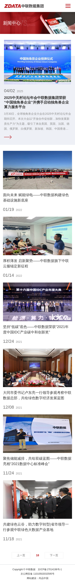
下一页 (54, 555)
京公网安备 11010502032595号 (37, 573)
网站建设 (31, 578)
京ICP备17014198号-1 (50, 569)
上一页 (21, 555)
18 (37, 555)
